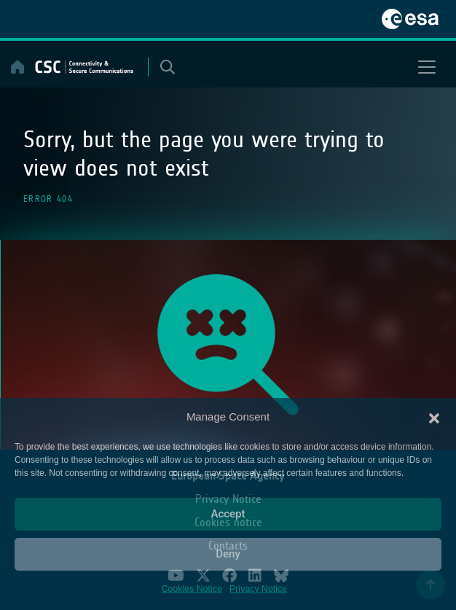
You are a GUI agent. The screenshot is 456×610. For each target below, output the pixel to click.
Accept (228, 513)
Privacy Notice (258, 589)
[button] (434, 417)
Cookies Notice (192, 589)
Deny (228, 553)
